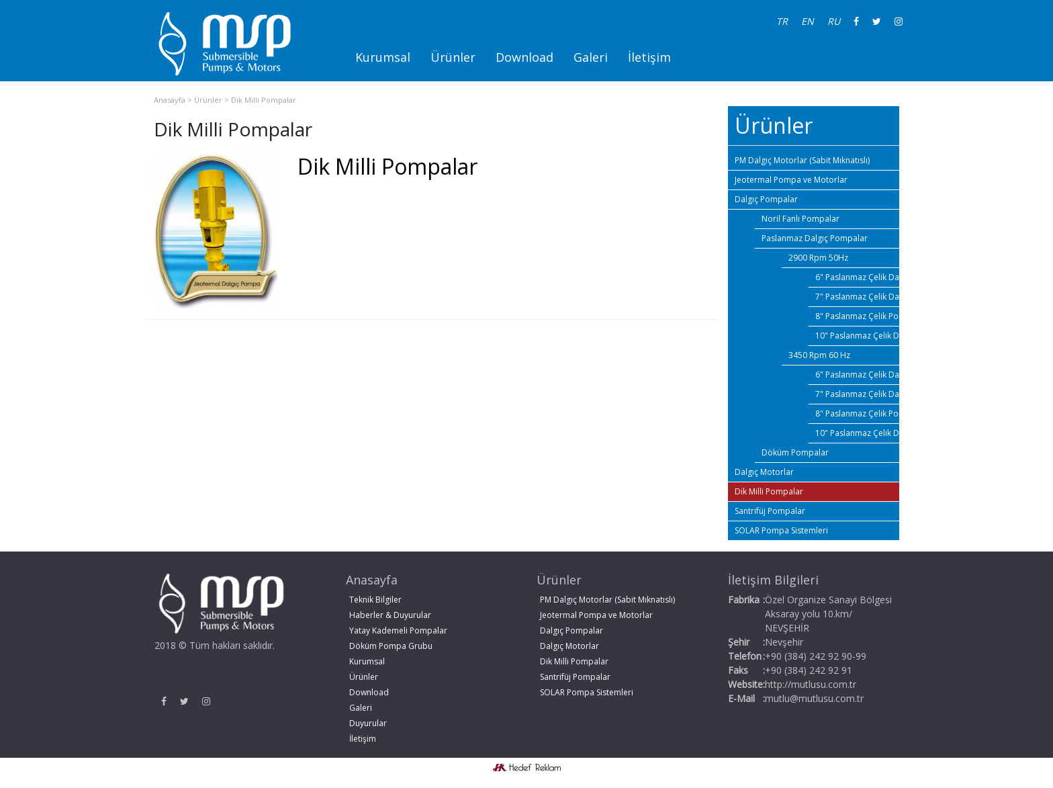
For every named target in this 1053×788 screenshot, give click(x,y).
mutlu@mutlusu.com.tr (814, 698)
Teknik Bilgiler (375, 599)
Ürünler (452, 57)
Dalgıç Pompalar (766, 199)
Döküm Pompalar (795, 452)
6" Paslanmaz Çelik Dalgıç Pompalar (857, 277)
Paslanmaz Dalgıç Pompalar (815, 238)
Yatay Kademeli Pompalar (398, 630)
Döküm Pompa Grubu (390, 646)
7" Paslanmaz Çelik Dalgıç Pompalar (857, 296)
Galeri (591, 57)
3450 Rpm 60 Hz (819, 355)
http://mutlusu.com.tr (810, 684)
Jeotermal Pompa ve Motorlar (791, 179)
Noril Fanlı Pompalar (800, 218)
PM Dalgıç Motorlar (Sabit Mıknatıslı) (802, 160)
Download (524, 57)
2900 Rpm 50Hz (818, 257)
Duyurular (368, 723)
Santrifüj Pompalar (770, 511)
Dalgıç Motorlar (764, 472)
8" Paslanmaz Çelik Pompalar (857, 316)
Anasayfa (169, 100)
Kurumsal (382, 57)
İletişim (649, 57)
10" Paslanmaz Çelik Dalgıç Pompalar (857, 335)
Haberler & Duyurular (390, 615)
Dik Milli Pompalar (263, 100)
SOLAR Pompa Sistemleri (781, 530)
